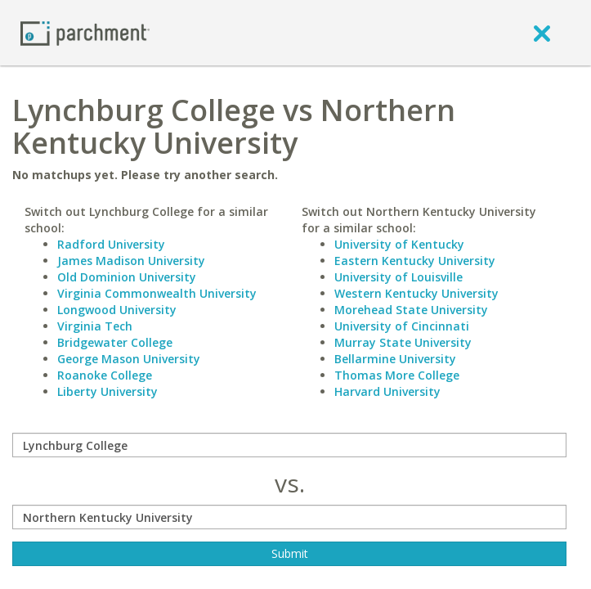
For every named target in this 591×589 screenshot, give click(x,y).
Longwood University (117, 309)
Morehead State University (411, 309)
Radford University (111, 244)
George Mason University (128, 358)
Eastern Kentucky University (414, 260)
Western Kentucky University (416, 293)
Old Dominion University (126, 277)
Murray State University (403, 342)
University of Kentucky (399, 244)
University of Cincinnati (401, 326)
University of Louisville (398, 277)
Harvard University (387, 391)
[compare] (289, 445)
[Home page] (85, 32)
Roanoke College (104, 375)
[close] (542, 33)
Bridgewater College (114, 342)
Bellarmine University (395, 358)
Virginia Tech (94, 326)
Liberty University (107, 391)
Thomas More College (396, 375)
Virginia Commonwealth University (157, 293)
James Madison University (131, 260)
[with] (289, 517)
